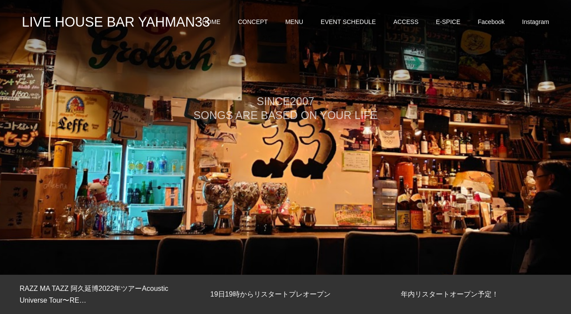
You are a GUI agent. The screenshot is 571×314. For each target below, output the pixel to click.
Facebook (491, 21)
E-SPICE (448, 21)
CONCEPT (252, 21)
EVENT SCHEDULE (348, 21)
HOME (211, 21)
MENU (294, 21)
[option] (285, 137)
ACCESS (406, 21)
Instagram (535, 21)
